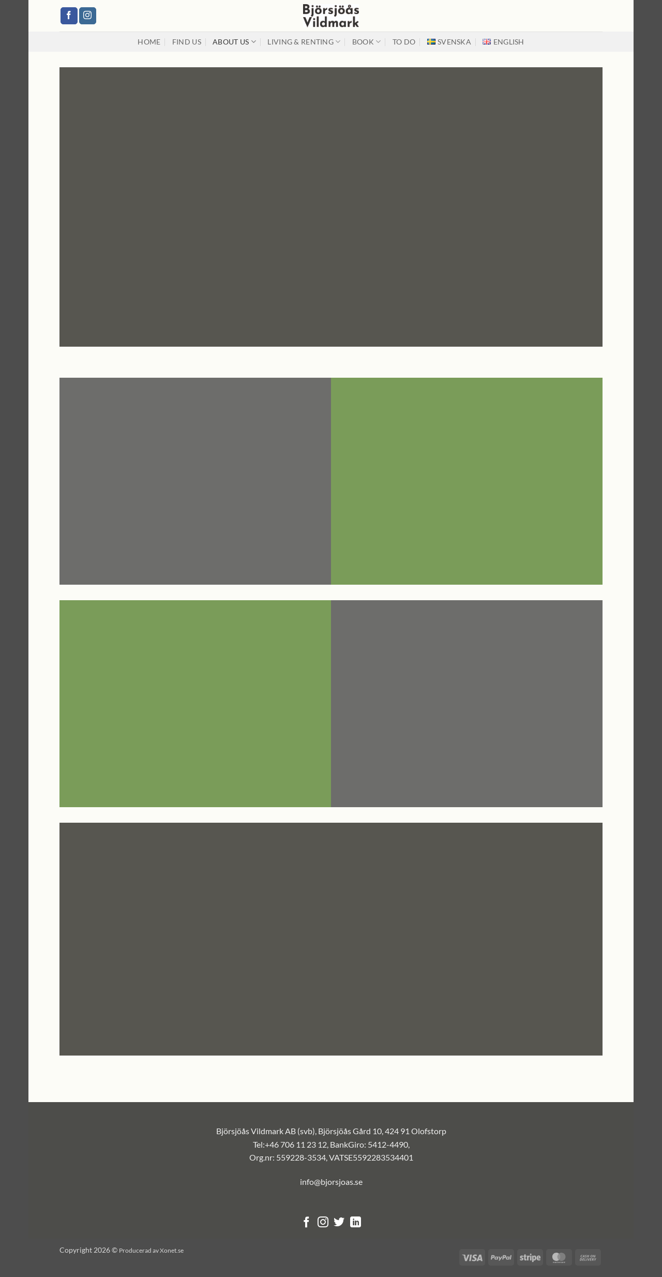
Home (149, 41)
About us (234, 42)
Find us (186, 41)
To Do (404, 41)
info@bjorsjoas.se (331, 1181)
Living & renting (303, 42)
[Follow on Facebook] (69, 16)
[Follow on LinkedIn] (355, 1223)
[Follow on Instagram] (87, 16)
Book (366, 42)
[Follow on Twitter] (339, 1223)
